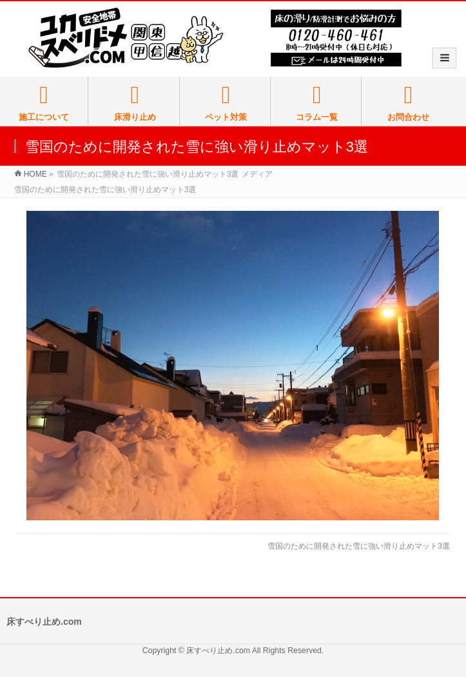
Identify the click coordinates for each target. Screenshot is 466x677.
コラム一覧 (317, 102)
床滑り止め (134, 102)
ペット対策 (226, 102)
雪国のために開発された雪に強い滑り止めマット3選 (358, 546)
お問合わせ (408, 102)
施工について (43, 102)
